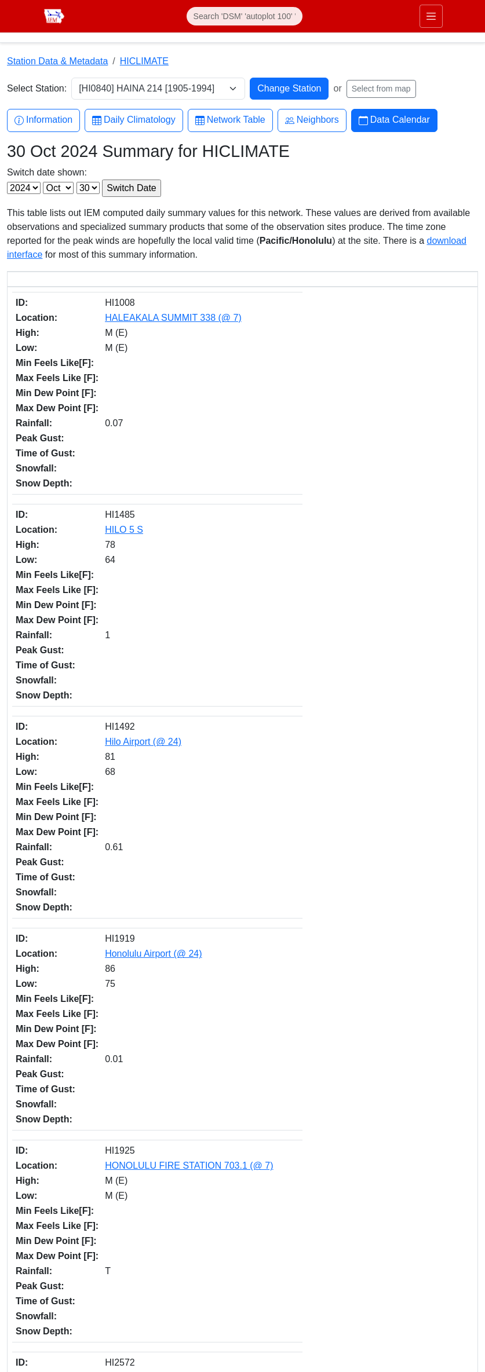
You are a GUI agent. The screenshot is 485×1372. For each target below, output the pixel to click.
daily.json (268, 1170)
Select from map (381, 88)
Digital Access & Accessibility (422, 1314)
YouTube (272, 1307)
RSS (265, 1331)
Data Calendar (394, 120)
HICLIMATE (144, 61)
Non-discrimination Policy (415, 1286)
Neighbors (312, 120)
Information (43, 120)
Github (268, 1283)
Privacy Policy (395, 1300)
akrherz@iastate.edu (166, 1274)
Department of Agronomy (54, 1282)
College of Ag (33, 1268)
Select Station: (37, 88)
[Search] (244, 16)
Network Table (230, 120)
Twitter (268, 1258)
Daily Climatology (134, 120)
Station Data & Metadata (57, 61)
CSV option (352, 1170)
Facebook (274, 1234)
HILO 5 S (74, 356)
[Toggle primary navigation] (431, 16)
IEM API (178, 1170)
